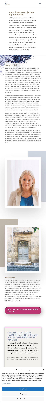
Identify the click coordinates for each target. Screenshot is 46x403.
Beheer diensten (7, 383)
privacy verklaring (31, 359)
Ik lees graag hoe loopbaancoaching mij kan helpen (23, 310)
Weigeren (23, 394)
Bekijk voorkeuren (23, 399)
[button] (43, 370)
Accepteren (23, 389)
